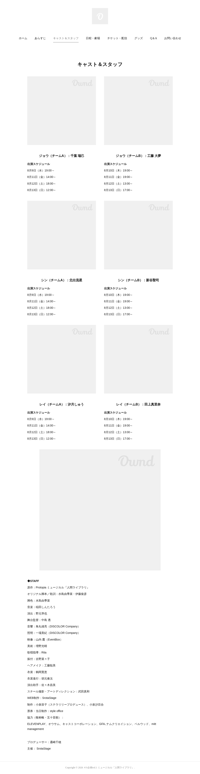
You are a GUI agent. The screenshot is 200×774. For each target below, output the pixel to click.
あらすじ (40, 38)
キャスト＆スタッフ (66, 38)
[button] (23, 38)
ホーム (23, 38)
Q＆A (153, 38)
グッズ (138, 38)
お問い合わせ (172, 38)
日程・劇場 (93, 38)
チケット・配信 (117, 38)
